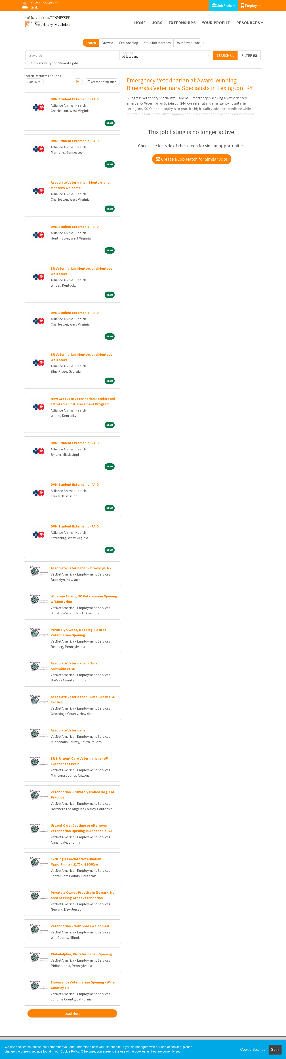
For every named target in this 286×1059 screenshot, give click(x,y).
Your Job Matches (157, 42)
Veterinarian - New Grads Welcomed (80, 926)
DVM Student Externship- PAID (75, 99)
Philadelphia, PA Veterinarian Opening (81, 954)
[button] (249, 55)
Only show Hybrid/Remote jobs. (55, 63)
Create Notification (102, 82)
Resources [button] (248, 22)
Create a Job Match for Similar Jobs (192, 159)
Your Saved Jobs (188, 42)
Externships (182, 22)
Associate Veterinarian (69, 730)
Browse (107, 42)
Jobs (157, 22)
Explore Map (128, 42)
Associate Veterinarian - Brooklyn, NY (81, 568)
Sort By (32, 82)
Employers (251, 5)
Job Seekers (224, 5)
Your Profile (216, 22)
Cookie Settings (252, 1049)
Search (91, 42)
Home (140, 22)
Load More (72, 1013)
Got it (275, 1049)
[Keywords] (72, 55)
